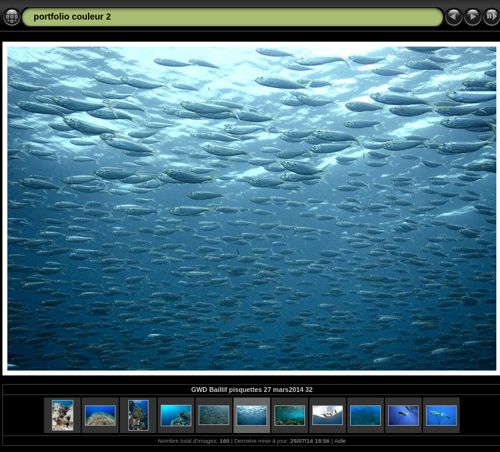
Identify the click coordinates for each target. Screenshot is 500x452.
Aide (340, 440)
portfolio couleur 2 (72, 16)
